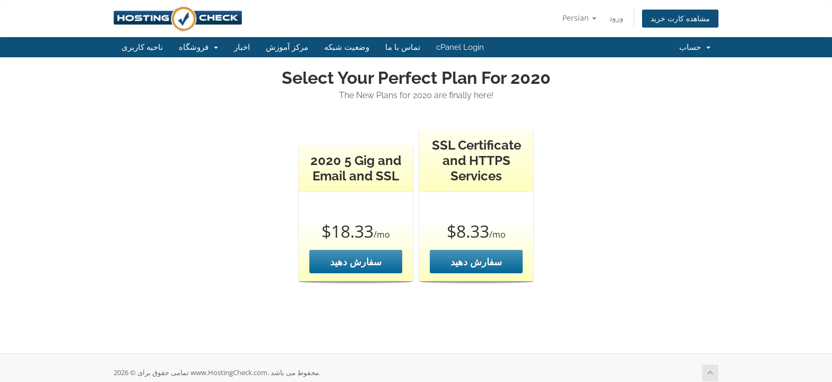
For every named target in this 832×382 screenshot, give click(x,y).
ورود (616, 18)
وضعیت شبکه (346, 47)
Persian (579, 18)
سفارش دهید (356, 261)
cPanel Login (460, 47)
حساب (694, 47)
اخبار (242, 47)
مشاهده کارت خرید (680, 18)
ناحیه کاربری (142, 47)
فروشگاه (198, 47)
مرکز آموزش (287, 47)
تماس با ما (402, 47)
